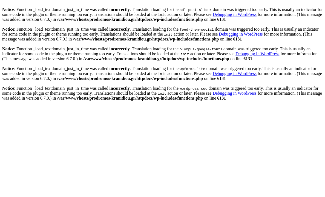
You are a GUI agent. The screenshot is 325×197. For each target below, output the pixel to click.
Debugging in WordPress (235, 14)
